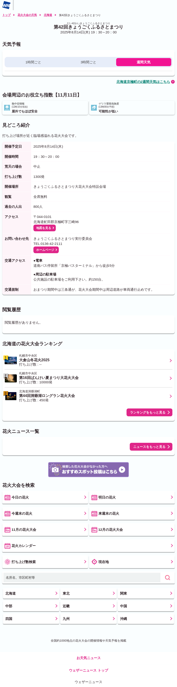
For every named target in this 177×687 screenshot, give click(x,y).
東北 (66, 593)
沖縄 (123, 619)
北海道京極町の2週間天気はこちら (143, 82)
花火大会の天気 (27, 15)
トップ (6, 15)
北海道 (48, 15)
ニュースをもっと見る (149, 447)
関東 (123, 593)
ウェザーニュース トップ (88, 670)
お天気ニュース (89, 658)
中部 (8, 606)
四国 (8, 619)
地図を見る (43, 228)
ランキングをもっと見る (147, 412)
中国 (123, 606)
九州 (66, 619)
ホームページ (45, 250)
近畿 (66, 606)
